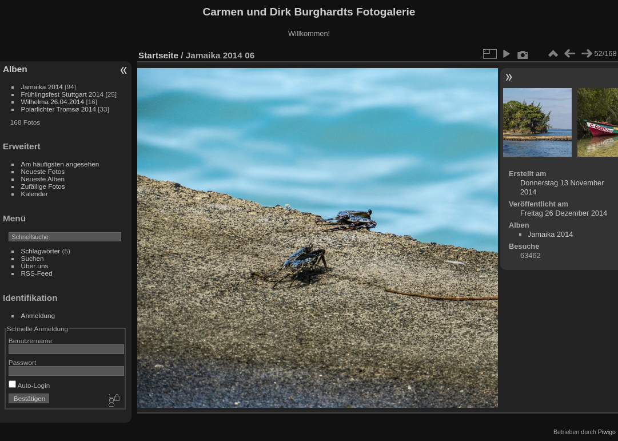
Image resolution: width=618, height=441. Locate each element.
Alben (15, 69)
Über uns (35, 265)
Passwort (22, 362)
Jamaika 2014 (42, 86)
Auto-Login (29, 385)
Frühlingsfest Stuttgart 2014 (62, 94)
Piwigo (607, 431)
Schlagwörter (41, 251)
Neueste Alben (43, 178)
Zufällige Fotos (43, 186)
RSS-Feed (37, 273)
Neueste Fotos (43, 171)
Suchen (32, 258)
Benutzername (31, 340)
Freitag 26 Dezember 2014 (563, 213)
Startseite (158, 55)
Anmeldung (38, 315)
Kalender (34, 193)
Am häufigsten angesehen (60, 164)
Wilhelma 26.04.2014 (53, 101)
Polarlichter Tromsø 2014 (58, 109)
